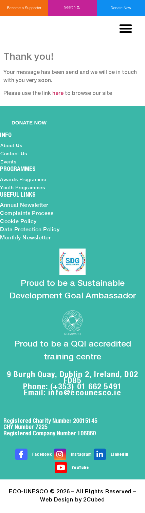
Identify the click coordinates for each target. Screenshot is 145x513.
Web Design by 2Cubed (72, 500)
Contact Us (13, 153)
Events (8, 161)
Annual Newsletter (24, 205)
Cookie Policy (18, 221)
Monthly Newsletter (25, 237)
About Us (11, 145)
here (58, 93)
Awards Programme (23, 179)
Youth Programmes (22, 187)
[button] (72, 8)
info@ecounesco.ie (85, 392)
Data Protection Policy (29, 229)
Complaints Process (26, 213)
